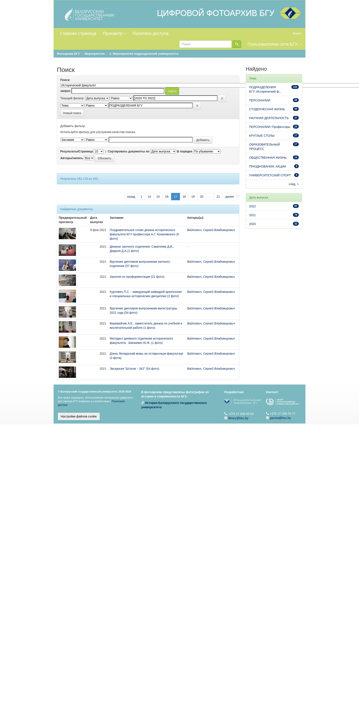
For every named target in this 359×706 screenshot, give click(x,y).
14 (149, 196)
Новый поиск (72, 113)
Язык (297, 33)
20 (201, 196)
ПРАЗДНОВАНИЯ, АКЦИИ (267, 166)
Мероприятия (95, 53)
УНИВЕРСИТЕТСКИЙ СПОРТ (270, 175)
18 (184, 196)
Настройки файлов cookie (79, 416)
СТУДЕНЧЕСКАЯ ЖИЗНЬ (267, 109)
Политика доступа (150, 33)
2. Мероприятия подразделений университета (143, 53)
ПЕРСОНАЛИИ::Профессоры (269, 127)
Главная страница (78, 33)
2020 (252, 224)
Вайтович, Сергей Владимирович (211, 230)
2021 (252, 215)
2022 (252, 206)
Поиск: (65, 80)
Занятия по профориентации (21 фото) (137, 276)
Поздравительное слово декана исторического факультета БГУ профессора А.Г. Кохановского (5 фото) (144, 234)
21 (218, 196)
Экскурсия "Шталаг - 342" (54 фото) (134, 368)
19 (193, 196)
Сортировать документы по (129, 151)
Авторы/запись (71, 158)
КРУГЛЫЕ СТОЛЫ (262, 135)
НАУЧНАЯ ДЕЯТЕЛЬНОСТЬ (269, 118)
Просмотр (114, 33)
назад (131, 196)
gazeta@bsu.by (280, 418)
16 (167, 196)
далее (229, 196)
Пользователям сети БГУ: (275, 44)
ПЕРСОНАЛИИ (259, 100)
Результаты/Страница (76, 151)
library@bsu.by (238, 418)
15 (158, 196)
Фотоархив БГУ (68, 53)
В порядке (184, 151)
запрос (65, 91)
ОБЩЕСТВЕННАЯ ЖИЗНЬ (268, 157)
